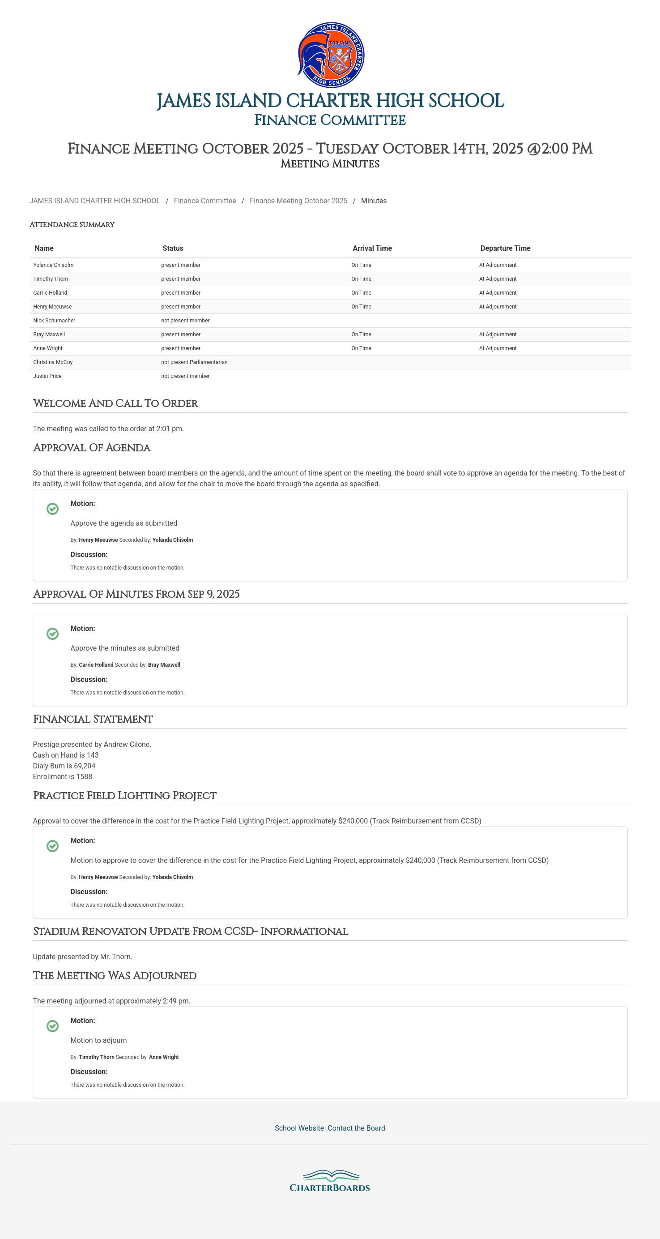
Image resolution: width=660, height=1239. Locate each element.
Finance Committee (330, 120)
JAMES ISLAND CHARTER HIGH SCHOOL (330, 102)
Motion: (83, 503)
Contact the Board (356, 1128)
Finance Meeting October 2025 (298, 201)
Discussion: (89, 554)
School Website (299, 1128)
